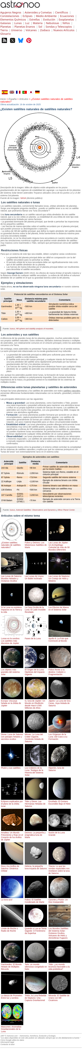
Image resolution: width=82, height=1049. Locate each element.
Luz (27, 23)
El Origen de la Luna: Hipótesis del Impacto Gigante (36, 671)
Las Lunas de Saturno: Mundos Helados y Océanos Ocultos (12, 577)
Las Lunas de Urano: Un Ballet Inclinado (36, 576)
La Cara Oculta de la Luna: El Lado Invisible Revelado (36, 608)
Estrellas (34, 19)
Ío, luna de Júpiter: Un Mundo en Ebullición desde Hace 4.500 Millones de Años (36, 703)
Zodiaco (45, 30)
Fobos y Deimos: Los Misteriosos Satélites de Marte (36, 544)
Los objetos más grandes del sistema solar (12, 671)
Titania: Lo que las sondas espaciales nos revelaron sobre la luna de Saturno (59, 868)
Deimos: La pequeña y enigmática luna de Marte (36, 833)
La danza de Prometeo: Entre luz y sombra (12, 995)
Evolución (49, 19)
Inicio (3, 99)
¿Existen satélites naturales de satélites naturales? (12, 544)
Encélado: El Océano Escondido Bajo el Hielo (59, 801)
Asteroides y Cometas (38, 12)
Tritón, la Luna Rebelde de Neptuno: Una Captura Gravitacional (36, 996)
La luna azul (12, 898)
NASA (23, 198)
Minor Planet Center (66, 510)
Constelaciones (9, 16)
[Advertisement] (41, 68)
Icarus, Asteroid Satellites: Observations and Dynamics (33, 510)
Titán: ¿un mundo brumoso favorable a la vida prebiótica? (59, 965)
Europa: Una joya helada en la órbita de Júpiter (12, 702)
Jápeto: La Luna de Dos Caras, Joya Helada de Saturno (59, 702)
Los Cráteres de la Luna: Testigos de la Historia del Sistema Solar (36, 770)
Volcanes (31, 30)
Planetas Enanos (24, 26)
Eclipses (27, 16)
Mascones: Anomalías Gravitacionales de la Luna (12, 1028)
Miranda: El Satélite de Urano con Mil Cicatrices (59, 996)
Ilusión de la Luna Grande (59, 832)
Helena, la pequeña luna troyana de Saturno (36, 866)
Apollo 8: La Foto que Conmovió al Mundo (59, 638)
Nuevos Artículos (63, 30)
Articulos (23, 99)
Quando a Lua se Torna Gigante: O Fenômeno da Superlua (36, 929)
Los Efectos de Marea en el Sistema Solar (59, 607)
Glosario (5, 33)
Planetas (5, 26)
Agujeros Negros (10, 12)
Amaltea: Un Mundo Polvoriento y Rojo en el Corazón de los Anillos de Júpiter (12, 835)
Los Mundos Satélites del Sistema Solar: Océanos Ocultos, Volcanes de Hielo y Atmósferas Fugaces (59, 932)
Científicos (61, 12)
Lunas (18, 23)
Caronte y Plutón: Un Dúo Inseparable (59, 899)
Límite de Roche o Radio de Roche (12, 928)
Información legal (7, 1042)
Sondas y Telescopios (59, 26)
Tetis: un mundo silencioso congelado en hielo (36, 965)
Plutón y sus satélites (12, 766)
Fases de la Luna (36, 637)
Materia (37, 23)
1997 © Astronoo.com (9, 1036)
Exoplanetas (66, 19)
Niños (66, 23)
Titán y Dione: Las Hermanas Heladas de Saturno (36, 802)
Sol (40, 26)
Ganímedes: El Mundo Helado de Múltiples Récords (12, 965)
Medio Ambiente (46, 16)
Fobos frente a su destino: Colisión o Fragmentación (59, 671)
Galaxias (5, 23)
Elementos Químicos (13, 19)
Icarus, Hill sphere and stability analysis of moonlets (31, 329)
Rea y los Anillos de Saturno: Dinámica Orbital (12, 867)
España (13, 99)
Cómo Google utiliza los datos (12, 1040)
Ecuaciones (67, 16)
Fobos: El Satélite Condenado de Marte (36, 899)
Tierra (4, 30)
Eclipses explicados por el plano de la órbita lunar (12, 802)
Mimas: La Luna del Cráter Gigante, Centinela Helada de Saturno (36, 737)
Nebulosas (52, 23)
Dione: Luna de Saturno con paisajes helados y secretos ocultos (12, 735)
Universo (16, 30)
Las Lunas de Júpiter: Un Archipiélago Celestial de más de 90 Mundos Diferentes (59, 545)
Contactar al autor (7, 1044)
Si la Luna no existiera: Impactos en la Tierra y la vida (12, 608)
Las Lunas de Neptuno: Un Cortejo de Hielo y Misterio (59, 577)
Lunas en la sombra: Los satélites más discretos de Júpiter (12, 639)
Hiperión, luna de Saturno (59, 767)
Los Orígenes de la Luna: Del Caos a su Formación (59, 735)
